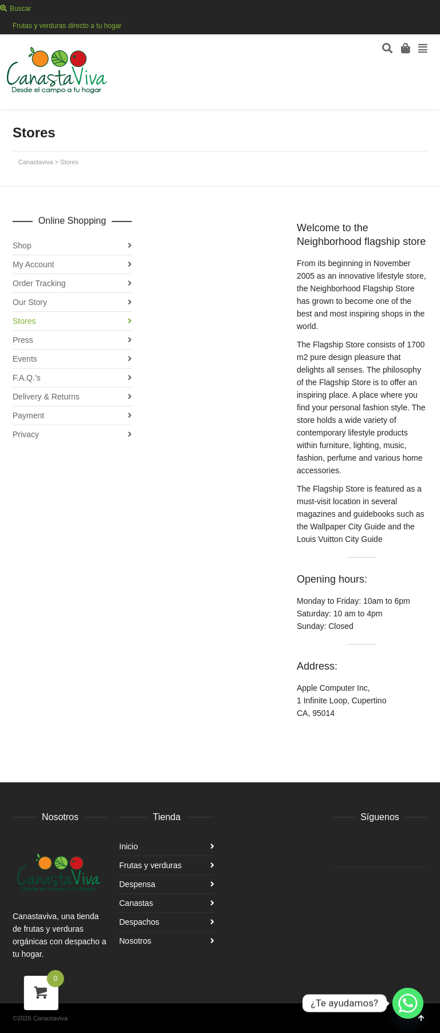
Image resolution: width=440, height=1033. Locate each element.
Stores (24, 321)
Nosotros (135, 940)
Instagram (426, 26)
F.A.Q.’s (27, 377)
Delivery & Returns (46, 396)
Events (25, 358)
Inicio (128, 846)
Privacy (26, 434)
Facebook (410, 26)
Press (23, 340)
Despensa (137, 884)
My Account (33, 264)
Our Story (30, 302)
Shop (22, 245)
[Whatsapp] (407, 1003)
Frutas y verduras (150, 865)
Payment (28, 415)
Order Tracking (39, 283)
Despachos (139, 922)
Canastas (136, 903)
